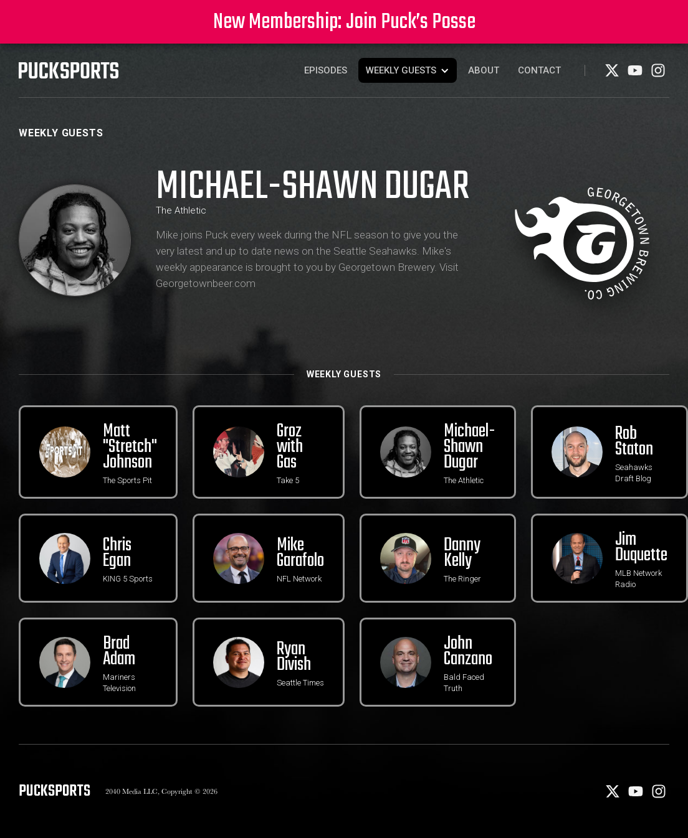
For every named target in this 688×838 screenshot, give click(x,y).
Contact (539, 70)
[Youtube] (636, 75)
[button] (407, 70)
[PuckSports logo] (68, 70)
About (483, 70)
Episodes (325, 70)
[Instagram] (658, 75)
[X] (612, 75)
